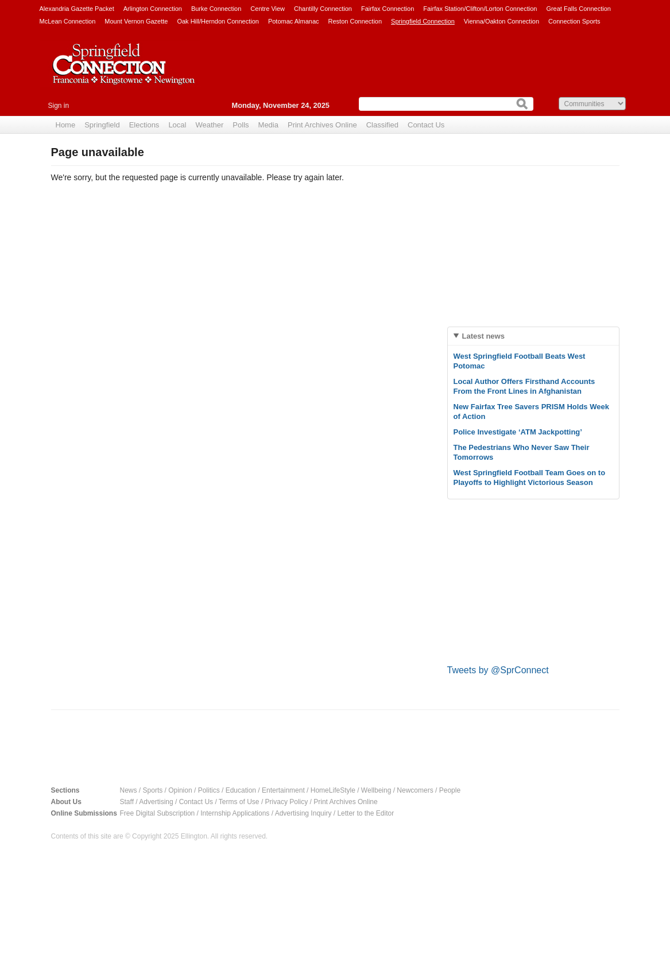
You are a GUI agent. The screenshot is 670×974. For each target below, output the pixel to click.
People (449, 790)
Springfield (101, 125)
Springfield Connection (423, 21)
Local (177, 125)
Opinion (180, 790)
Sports (153, 790)
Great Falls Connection (578, 8)
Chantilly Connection (323, 8)
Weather (209, 125)
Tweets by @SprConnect (498, 670)
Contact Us (426, 125)
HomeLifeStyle (333, 790)
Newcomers (415, 790)
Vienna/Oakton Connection (501, 21)
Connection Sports (574, 21)
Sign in (58, 106)
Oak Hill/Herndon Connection (217, 21)
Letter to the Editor (365, 813)
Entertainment (283, 790)
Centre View (267, 8)
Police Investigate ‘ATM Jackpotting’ (518, 432)
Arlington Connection (152, 8)
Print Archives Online (322, 125)
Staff (127, 802)
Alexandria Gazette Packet (77, 8)
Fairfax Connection (387, 8)
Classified (382, 125)
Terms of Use (239, 802)
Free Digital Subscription (157, 813)
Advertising (156, 802)
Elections (144, 125)
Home (66, 125)
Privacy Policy (286, 802)
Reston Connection (355, 21)
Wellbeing (376, 790)
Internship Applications (234, 813)
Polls (241, 125)
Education (241, 790)
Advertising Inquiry (303, 813)
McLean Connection (68, 21)
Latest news (483, 336)
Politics (209, 790)
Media (268, 125)
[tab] (533, 336)
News (128, 790)
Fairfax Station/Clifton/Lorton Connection (480, 8)
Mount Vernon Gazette (136, 21)
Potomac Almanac (293, 21)
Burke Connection (216, 8)
